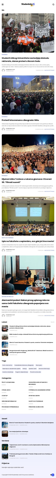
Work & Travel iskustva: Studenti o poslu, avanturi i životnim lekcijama (31, 342)
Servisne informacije (7, 296)
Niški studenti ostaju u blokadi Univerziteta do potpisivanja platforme (31, 334)
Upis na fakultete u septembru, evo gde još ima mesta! (28, 241)
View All (52, 322)
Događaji (4, 54)
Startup (5, 396)
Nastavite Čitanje (49, 70)
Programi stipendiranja (10, 407)
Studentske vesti (10, 69)
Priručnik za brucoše (36, 407)
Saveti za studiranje (7, 237)
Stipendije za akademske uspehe (39, 390)
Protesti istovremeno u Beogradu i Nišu (20, 120)
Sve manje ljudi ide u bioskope (18, 431)
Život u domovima (8, 382)
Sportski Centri (34, 396)
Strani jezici (6, 390)
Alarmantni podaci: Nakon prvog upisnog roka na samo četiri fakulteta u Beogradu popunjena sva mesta (25, 303)
